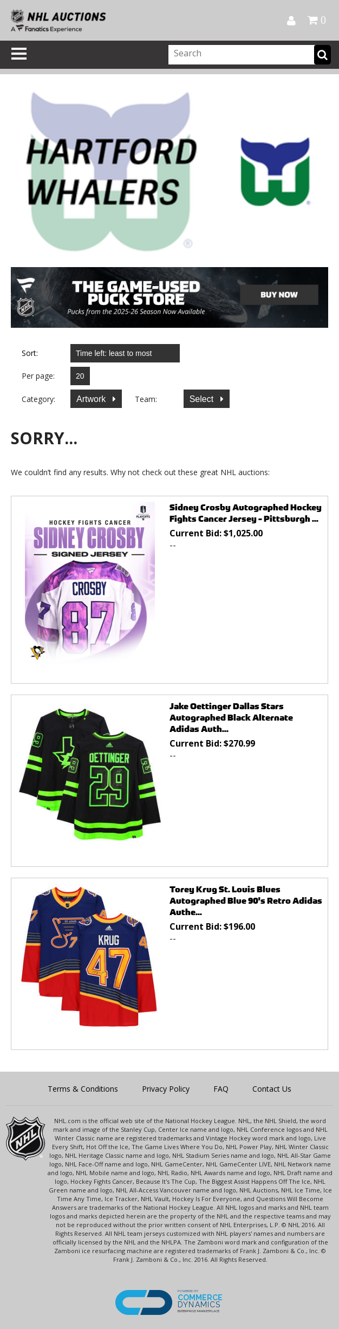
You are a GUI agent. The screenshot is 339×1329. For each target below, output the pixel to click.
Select (203, 399)
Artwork (92, 399)
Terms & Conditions (83, 1089)
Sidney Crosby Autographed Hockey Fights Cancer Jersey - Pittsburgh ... (246, 513)
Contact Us (271, 1089)
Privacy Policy (166, 1089)
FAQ (221, 1089)
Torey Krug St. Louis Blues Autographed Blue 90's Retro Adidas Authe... (246, 901)
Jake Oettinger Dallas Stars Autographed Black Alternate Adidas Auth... (231, 718)
